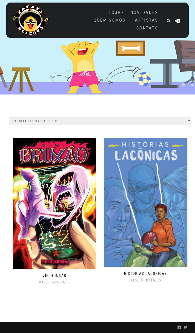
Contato (147, 27)
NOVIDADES (144, 12)
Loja (115, 12)
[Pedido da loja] (100, 121)
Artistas (146, 20)
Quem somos (110, 20)
